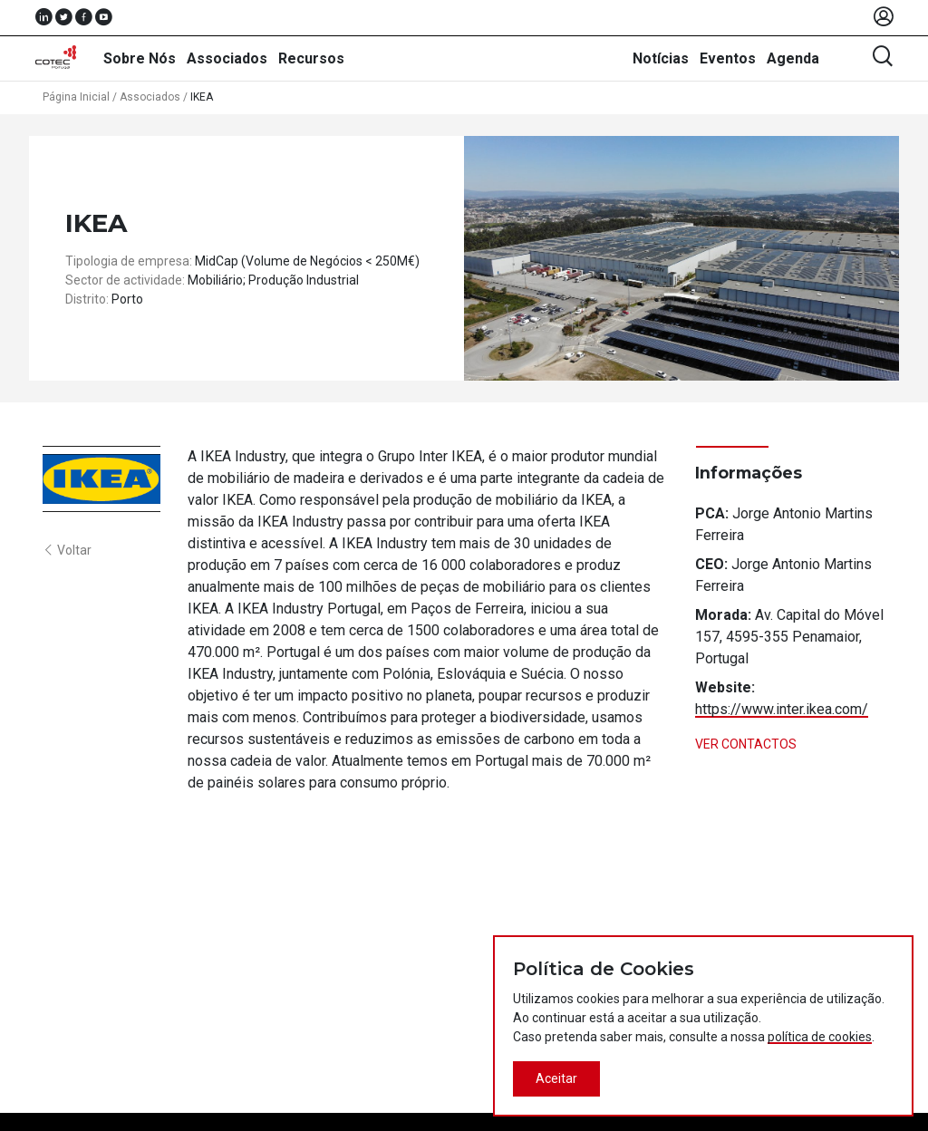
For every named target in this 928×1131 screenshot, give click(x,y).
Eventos (728, 58)
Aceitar (556, 1078)
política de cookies (820, 1037)
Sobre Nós (139, 58)
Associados (227, 58)
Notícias (661, 58)
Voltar (67, 550)
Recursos (311, 58)
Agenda (793, 58)
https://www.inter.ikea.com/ (781, 709)
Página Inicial (76, 97)
